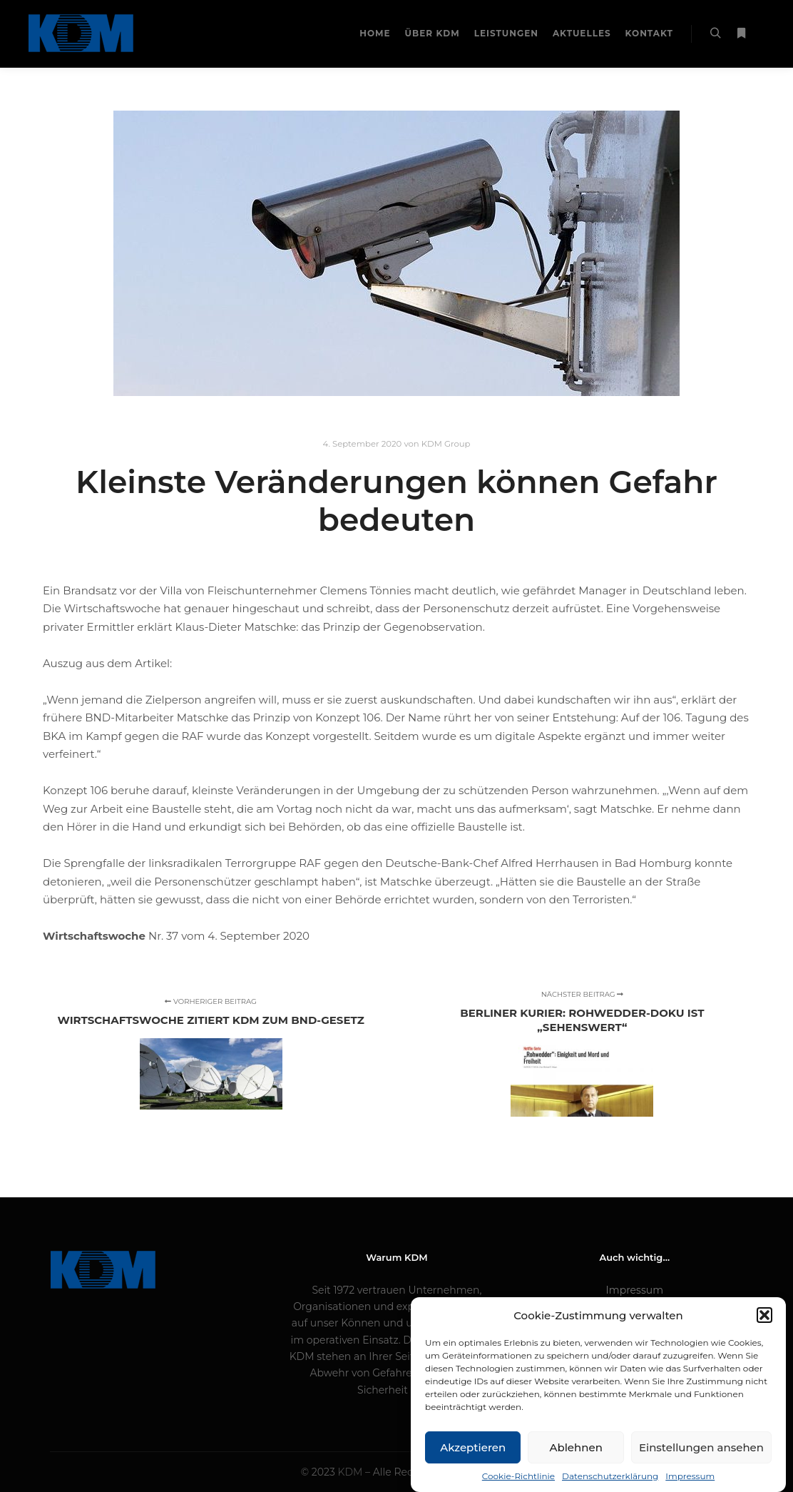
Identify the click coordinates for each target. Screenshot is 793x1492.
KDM (352, 1472)
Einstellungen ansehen (701, 1459)
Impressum (634, 1290)
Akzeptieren (473, 1459)
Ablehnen (575, 1459)
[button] (764, 1327)
